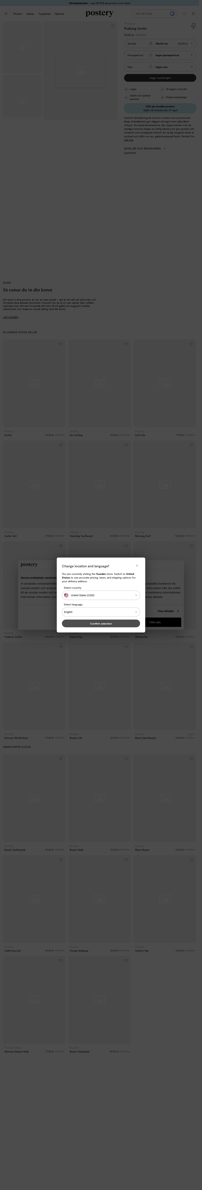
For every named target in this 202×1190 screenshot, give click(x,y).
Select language (73, 604)
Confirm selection (101, 623)
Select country (72, 587)
